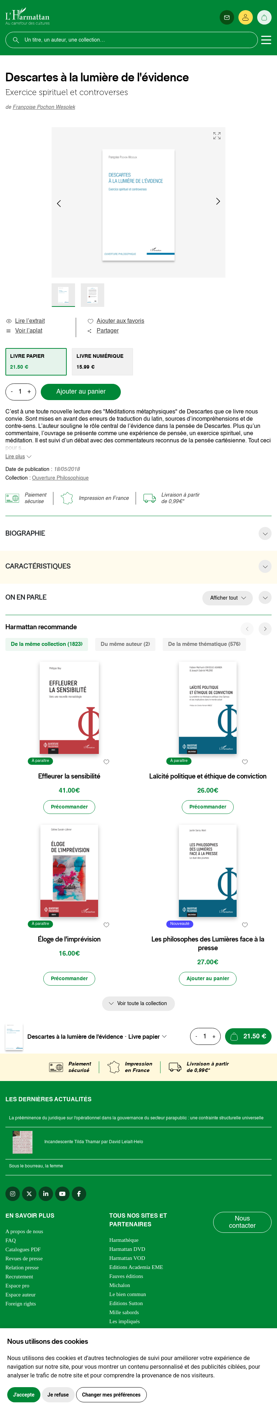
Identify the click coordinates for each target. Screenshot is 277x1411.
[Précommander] (69, 807)
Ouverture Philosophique (60, 478)
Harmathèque (123, 1240)
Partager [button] (103, 331)
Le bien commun (127, 1294)
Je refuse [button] (58, 1395)
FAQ (10, 1240)
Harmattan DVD (127, 1249)
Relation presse (22, 1267)
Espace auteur (20, 1295)
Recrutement (19, 1276)
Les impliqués (124, 1321)
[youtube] (62, 1194)
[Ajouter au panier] (208, 979)
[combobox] (149, 1036)
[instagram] (12, 1194)
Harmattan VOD (127, 1258)
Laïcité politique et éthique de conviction (208, 776)
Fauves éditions (126, 1276)
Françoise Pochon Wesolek (44, 107)
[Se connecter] (245, 17)
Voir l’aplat (23, 331)
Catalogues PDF (23, 1249)
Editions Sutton (126, 1303)
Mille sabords (124, 1312)
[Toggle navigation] (266, 40)
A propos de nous (24, 1231)
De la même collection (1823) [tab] (47, 644)
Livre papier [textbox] (144, 1037)
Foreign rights (20, 1304)
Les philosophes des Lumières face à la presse (207, 943)
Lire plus (15, 456)
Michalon (119, 1285)
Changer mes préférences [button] (111, 1395)
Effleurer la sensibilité (69, 776)
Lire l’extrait (25, 321)
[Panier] (264, 17)
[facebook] (79, 1194)
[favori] (106, 762)
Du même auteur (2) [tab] (125, 644)
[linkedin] (46, 1194)
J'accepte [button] (24, 1395)
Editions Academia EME (136, 1267)
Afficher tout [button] (224, 598)
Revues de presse (24, 1258)
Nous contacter (242, 1222)
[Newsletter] (227, 17)
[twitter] (29, 1194)
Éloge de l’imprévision (69, 939)
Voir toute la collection (142, 1003)
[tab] (36, 362)
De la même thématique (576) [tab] (204, 644)
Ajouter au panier (81, 392)
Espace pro (17, 1285)
